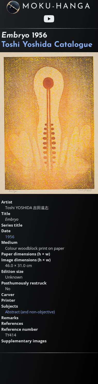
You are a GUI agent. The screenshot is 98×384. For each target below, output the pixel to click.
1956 (9, 236)
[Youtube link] (49, 19)
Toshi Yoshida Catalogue (47, 45)
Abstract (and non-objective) (30, 311)
